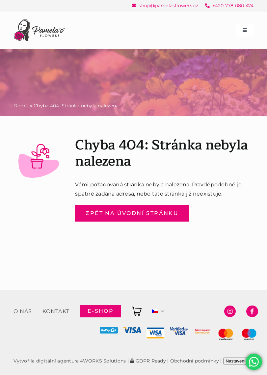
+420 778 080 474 (233, 6)
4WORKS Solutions (103, 361)
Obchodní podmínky (194, 361)
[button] (13, 362)
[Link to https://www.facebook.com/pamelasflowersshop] (252, 311)
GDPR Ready (148, 361)
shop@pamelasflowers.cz (168, 6)
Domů (21, 106)
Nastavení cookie (242, 361)
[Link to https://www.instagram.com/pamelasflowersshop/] (230, 311)
